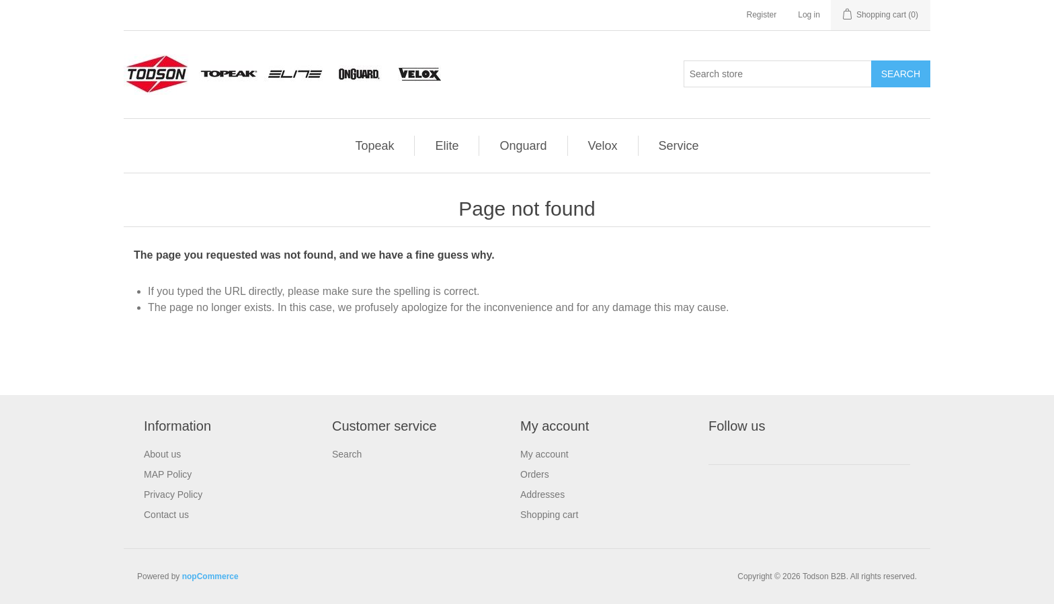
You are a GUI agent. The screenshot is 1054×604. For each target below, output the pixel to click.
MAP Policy (168, 474)
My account (544, 454)
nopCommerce (210, 576)
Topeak (374, 146)
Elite (446, 146)
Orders (534, 474)
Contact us (166, 514)
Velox (603, 146)
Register (762, 14)
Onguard (522, 146)
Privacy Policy (173, 494)
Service (679, 146)
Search (347, 454)
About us (162, 454)
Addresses (542, 494)
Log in (809, 14)
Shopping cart (549, 514)
